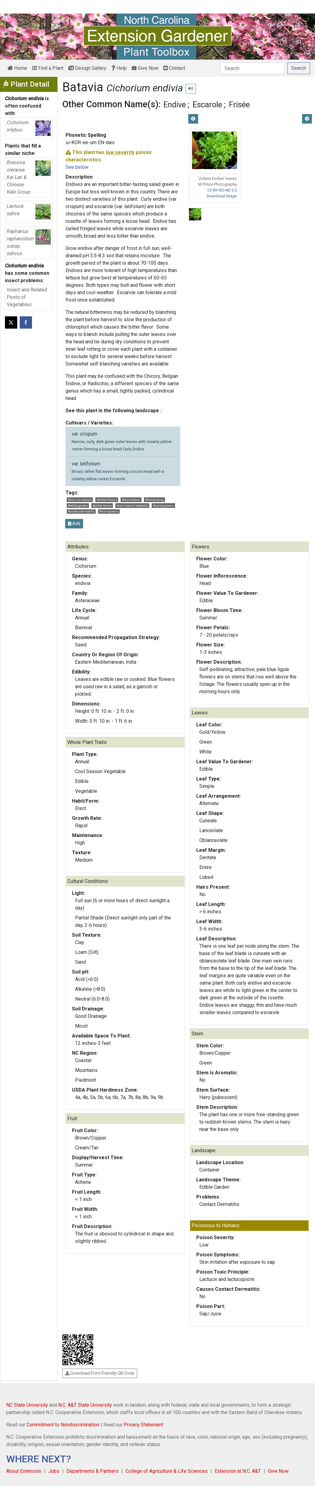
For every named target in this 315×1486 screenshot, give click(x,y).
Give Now (145, 68)
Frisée (239, 104)
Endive (174, 104)
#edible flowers (107, 499)
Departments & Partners (92, 1471)
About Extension (23, 1471)
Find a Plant (47, 68)
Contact (174, 68)
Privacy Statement (143, 1425)
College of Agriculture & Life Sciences (167, 1471)
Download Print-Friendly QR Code (99, 1373)
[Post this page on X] (11, 322)
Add (74, 523)
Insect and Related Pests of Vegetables (27, 297)
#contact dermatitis (81, 511)
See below (77, 167)
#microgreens (109, 511)
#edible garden (78, 505)
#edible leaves (102, 505)
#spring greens (163, 505)
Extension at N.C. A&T (238, 1471)
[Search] (253, 68)
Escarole (207, 104)
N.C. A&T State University (85, 1405)
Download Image (222, 196)
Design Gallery (87, 68)
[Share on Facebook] (26, 322)
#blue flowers (131, 499)
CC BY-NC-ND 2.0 (222, 190)
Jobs (53, 1471)
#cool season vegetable (132, 505)
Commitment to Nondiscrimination (62, 1425)
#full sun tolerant (80, 499)
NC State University (27, 1405)
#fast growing (154, 499)
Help (119, 68)
